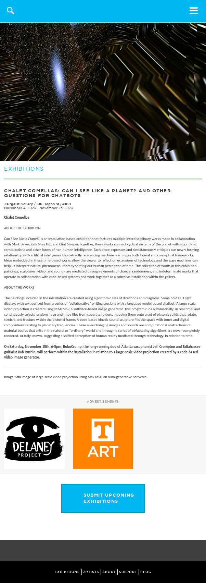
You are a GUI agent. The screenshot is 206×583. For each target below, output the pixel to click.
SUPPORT (128, 572)
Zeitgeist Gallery (19, 204)
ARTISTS (91, 572)
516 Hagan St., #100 (54, 204)
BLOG (145, 572)
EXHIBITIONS (67, 572)
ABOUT (109, 572)
